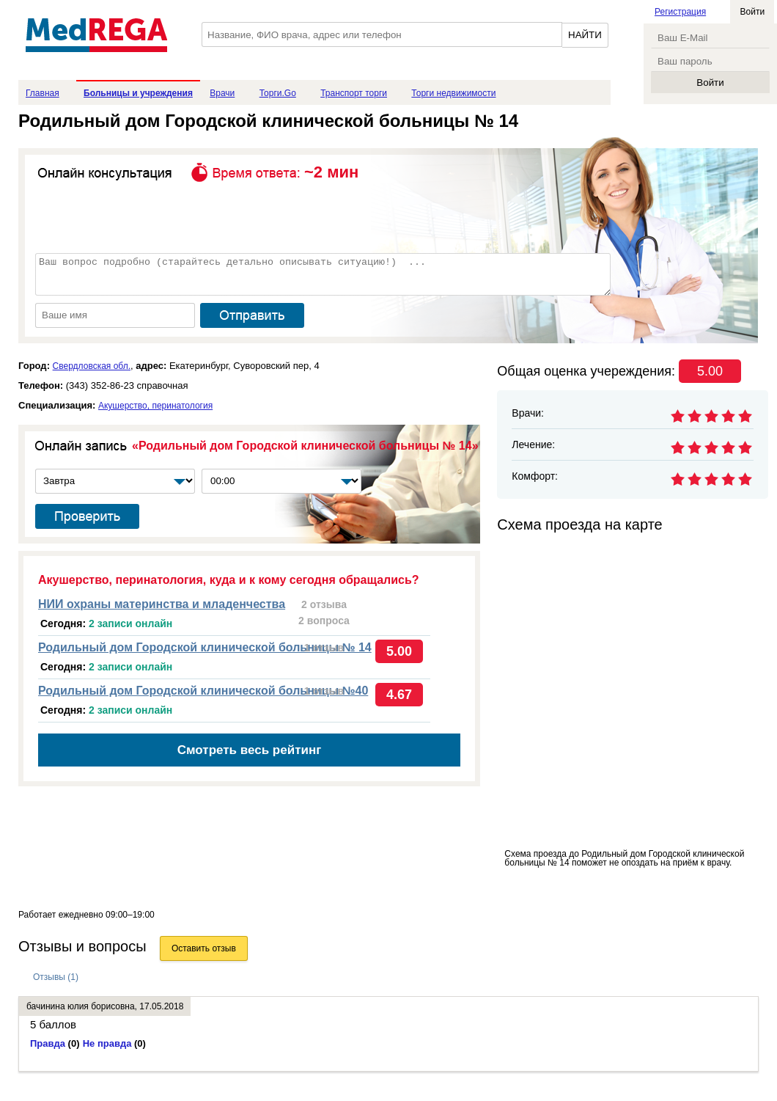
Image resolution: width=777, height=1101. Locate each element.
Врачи (222, 93)
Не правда (114, 1043)
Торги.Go (277, 93)
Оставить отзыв (204, 948)
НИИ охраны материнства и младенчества (161, 604)
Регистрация (680, 12)
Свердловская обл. (91, 366)
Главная (42, 93)
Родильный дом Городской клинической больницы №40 (203, 690)
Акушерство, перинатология (155, 405)
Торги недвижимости (453, 93)
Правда (55, 1043)
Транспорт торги (353, 93)
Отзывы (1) (55, 977)
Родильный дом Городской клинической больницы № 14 (205, 647)
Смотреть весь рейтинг (249, 750)
